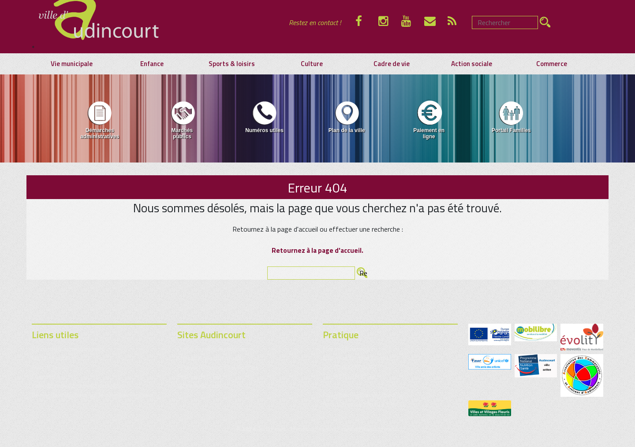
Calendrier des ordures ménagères (78, 385)
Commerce (551, 64)
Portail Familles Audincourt (212, 348)
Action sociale (471, 64)
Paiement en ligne (428, 120)
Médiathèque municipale (209, 357)
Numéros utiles (264, 116)
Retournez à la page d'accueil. (317, 250)
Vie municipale (72, 64)
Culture (312, 64)
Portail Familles (511, 116)
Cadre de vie (392, 64)
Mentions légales (313, 428)
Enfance (152, 64)
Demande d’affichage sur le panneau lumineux (92, 394)
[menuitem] (100, 122)
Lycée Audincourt (199, 385)
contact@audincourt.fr (370, 428)
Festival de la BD (199, 376)
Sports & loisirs (232, 64)
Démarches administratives (99, 120)
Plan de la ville (347, 116)
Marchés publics (182, 120)
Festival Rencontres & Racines (217, 367)
